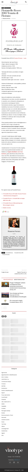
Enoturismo (4, 388)
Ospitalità (3, 406)
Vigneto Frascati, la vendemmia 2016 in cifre (20, 273)
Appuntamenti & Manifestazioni (9, 375)
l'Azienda (3, 399)
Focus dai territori (5, 395)
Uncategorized (5, 428)
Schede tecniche (12, 5)
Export (3, 392)
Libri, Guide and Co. (6, 401)
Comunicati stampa (6, 381)
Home (2, 5)
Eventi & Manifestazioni (7, 390)
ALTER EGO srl (17, 459)
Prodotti (3, 408)
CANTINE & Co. (4, 296)
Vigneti (3, 433)
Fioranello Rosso (9, 252)
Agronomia (4, 372)
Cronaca (3, 383)
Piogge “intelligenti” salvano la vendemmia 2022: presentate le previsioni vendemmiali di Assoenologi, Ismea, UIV (18, 286)
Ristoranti (3, 417)
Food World (4, 397)
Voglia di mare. (5, 272)
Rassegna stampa (5, 410)
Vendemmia (4, 286)
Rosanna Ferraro (6, 18)
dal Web (3, 386)
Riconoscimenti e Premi (7, 415)
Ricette (3, 413)
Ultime (3, 426)
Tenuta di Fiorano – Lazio (20, 58)
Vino (6, 5)
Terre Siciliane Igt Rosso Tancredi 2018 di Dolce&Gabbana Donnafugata (18, 295)
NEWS (2, 404)
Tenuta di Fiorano (5, 254)
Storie (2, 422)
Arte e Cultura (4, 377)
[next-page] (5, 308)
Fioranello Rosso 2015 (18, 252)
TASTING (3, 424)
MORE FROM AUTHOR (19, 279)
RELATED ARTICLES (8, 279)
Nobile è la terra (7, 207)
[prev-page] (2, 308)
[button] (2, 2)
